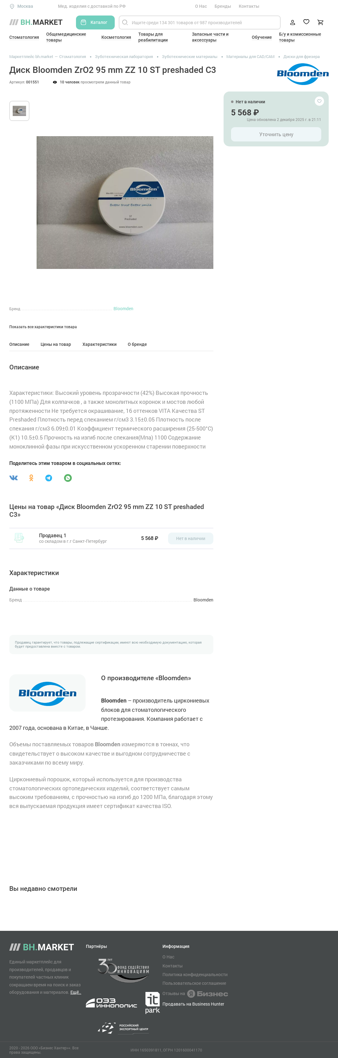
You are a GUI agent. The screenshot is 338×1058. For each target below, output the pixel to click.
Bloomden (123, 308)
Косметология (116, 37)
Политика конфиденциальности (195, 974)
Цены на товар (56, 344)
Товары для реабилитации (153, 37)
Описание (19, 344)
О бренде (137, 344)
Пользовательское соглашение (194, 983)
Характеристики (99, 344)
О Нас (201, 6)
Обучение (262, 37)
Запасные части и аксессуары (210, 37)
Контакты (249, 6)
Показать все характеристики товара (43, 327)
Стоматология (24, 37)
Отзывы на (195, 994)
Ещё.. (75, 992)
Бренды (223, 6)
